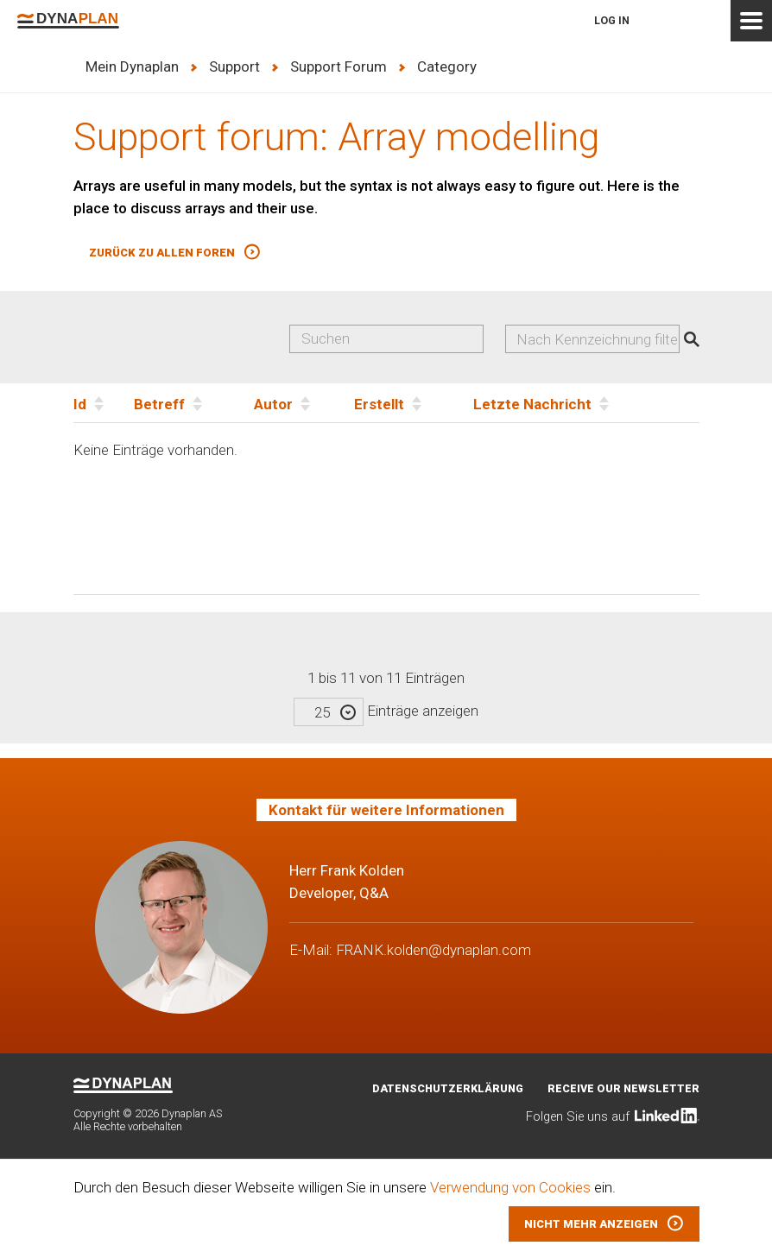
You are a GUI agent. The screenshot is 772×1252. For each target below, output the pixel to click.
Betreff (159, 404)
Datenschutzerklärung (447, 1088)
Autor (273, 404)
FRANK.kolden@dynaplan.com (433, 949)
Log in (612, 20)
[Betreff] (194, 403)
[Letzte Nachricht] (586, 403)
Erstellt (379, 404)
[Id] (103, 403)
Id (79, 404)
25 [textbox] (322, 712)
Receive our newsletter (623, 1088)
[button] (174, 252)
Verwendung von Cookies (510, 1187)
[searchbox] (599, 339)
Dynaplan (68, 20)
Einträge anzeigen (386, 710)
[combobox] (592, 339)
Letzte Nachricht (532, 404)
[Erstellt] (413, 403)
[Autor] (304, 403)
